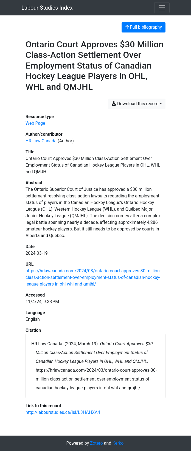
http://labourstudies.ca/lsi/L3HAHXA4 (63, 412)
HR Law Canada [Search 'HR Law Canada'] (41, 140)
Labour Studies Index (47, 7)
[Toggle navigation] (162, 7)
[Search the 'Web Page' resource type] (35, 123)
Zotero (96, 443)
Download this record (135, 103)
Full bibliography (143, 27)
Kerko (117, 443)
